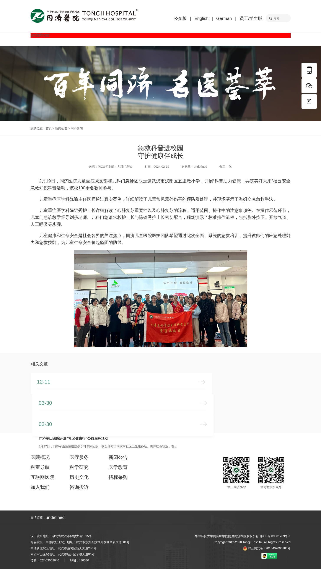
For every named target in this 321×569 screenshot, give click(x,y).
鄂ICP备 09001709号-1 (275, 536)
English (201, 18)
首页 (49, 128)
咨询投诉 (79, 487)
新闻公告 (61, 128)
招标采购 (118, 477)
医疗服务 (79, 457)
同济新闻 (77, 128)
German (224, 18)
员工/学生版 (251, 18)
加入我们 (40, 487)
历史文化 (79, 477)
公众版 (180, 18)
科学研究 (79, 467)
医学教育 (118, 467)
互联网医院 (42, 477)
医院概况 (40, 457)
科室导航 (40, 467)
